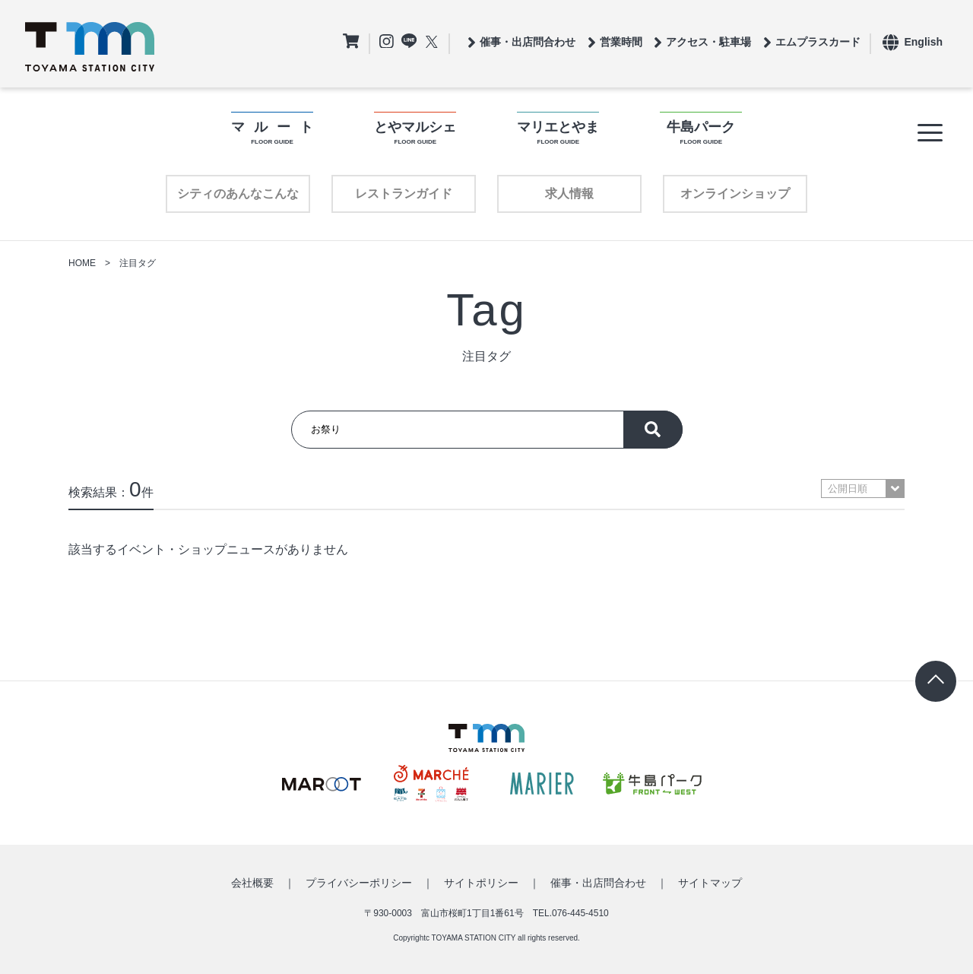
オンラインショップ (735, 193)
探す (653, 430)
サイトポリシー (481, 883)
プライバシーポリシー (359, 883)
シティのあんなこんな (238, 193)
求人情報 (569, 193)
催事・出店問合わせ (598, 883)
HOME (82, 263)
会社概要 (252, 883)
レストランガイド (403, 193)
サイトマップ (710, 883)
